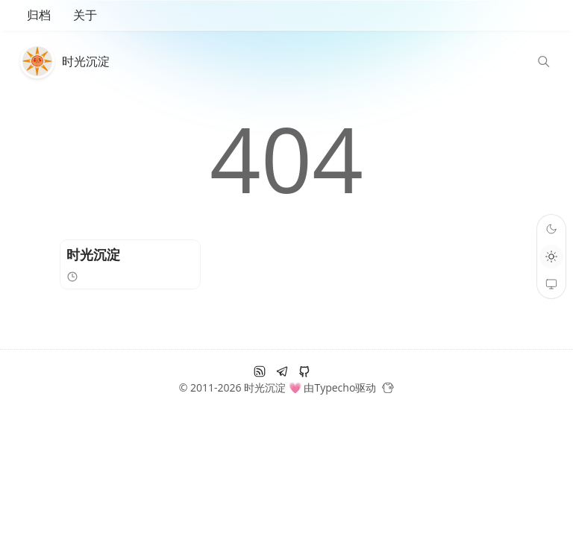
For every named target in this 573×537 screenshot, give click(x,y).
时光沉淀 (86, 61)
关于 (85, 15)
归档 (39, 15)
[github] (304, 371)
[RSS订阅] (259, 371)
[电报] (282, 371)
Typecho (334, 387)
